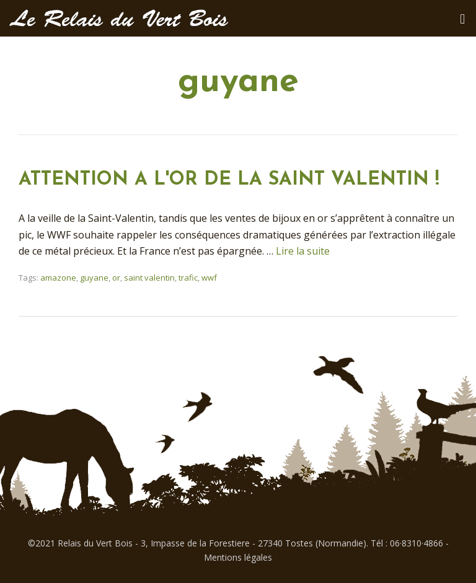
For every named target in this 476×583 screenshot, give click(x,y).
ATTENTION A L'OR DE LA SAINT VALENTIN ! (229, 180)
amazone (58, 277)
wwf (209, 277)
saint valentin (149, 277)
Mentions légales (238, 557)
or (116, 277)
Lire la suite (303, 251)
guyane (94, 277)
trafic (188, 277)
